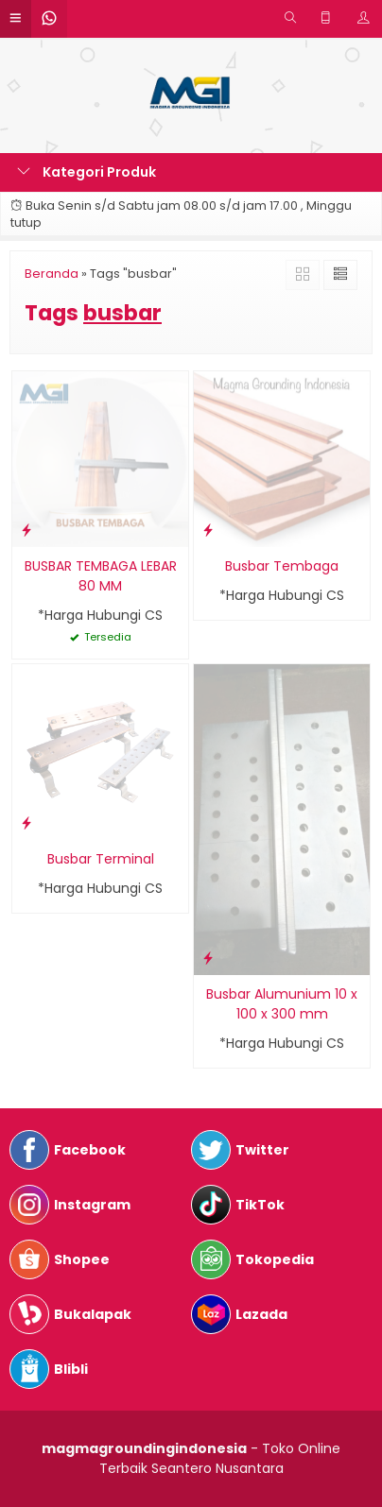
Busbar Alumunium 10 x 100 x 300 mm (281, 1004)
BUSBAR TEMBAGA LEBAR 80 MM (101, 576)
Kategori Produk (86, 172)
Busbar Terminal (100, 858)
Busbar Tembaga (282, 566)
